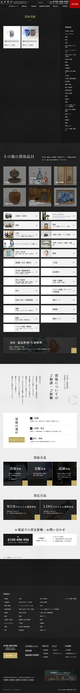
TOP (4, 557)
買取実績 (9, 557)
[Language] (43, 2)
